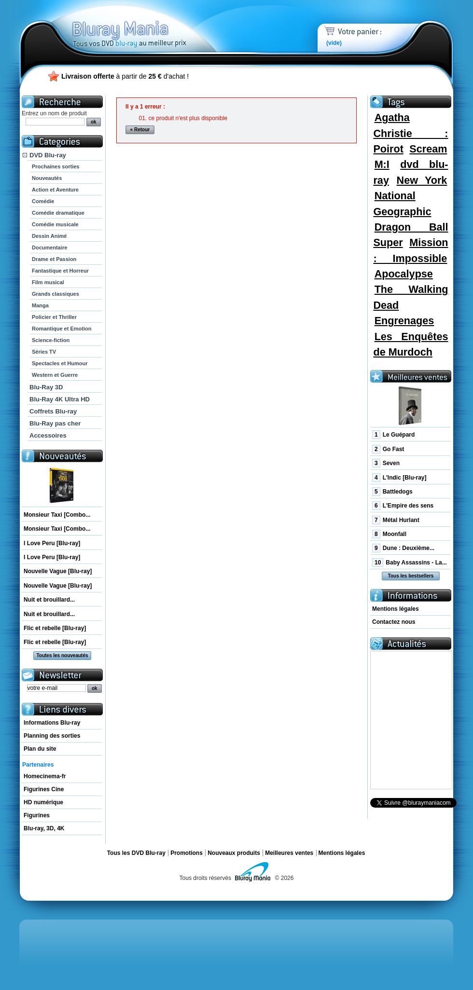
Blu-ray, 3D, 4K (44, 828)
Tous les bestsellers (411, 575)
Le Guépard (393, 434)
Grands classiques (55, 294)
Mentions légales (395, 608)
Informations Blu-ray (52, 722)
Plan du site (40, 748)
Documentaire (49, 247)
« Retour (140, 129)
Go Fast (388, 449)
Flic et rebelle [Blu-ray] (55, 628)
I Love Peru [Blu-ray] (52, 543)
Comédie (43, 201)
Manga (40, 305)
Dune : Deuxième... (403, 548)
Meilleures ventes (289, 853)
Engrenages (404, 321)
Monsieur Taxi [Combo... (57, 514)
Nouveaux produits (234, 853)
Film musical (48, 282)
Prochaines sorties (55, 166)
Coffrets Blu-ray (53, 411)
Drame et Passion (54, 259)
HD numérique (43, 802)
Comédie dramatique (58, 213)
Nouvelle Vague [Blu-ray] (58, 571)
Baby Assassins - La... (409, 562)
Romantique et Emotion (61, 328)
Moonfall (389, 534)
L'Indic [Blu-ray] (399, 477)
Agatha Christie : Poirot (410, 133)
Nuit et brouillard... (49, 599)
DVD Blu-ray (47, 155)
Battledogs (392, 491)
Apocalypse (404, 274)
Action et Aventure (55, 189)
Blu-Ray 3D (46, 387)
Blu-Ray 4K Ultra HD (59, 399)
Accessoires (48, 435)
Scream (428, 149)
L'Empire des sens (402, 505)
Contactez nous (393, 622)
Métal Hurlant (395, 520)
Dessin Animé (49, 236)
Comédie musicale (55, 224)
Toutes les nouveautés (62, 655)
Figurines (37, 815)
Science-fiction (51, 340)
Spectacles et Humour (60, 363)
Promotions (186, 853)
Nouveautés (47, 178)
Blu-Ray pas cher (55, 423)
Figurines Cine (44, 789)
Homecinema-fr (45, 776)
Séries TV (44, 352)
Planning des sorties (52, 735)
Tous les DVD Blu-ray (136, 853)
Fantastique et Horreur (60, 271)
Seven (386, 463)
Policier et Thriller (54, 317)
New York (422, 180)
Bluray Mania (147, 24)
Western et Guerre (55, 375)
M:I (382, 164)
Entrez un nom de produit (54, 113)
